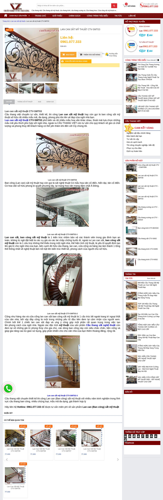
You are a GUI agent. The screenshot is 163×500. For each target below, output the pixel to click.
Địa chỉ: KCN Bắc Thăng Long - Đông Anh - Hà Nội (23, 476)
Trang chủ (6, 21)
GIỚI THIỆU (57, 16)
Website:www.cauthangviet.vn (15, 486)
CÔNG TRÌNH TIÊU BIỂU (97, 16)
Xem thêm (150, 60)
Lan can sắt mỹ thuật (18, 21)
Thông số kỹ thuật (25, 101)
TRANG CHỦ (40, 16)
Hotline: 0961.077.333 (12, 479)
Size (39, 101)
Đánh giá (50, 101)
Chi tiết (9, 102)
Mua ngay (68, 54)
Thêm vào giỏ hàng (90, 54)
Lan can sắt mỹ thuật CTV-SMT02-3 (62, 395)
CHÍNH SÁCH (74, 16)
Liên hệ (132, 16)
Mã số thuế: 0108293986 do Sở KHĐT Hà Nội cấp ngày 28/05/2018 (31, 473)
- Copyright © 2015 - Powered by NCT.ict (136, 493)
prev (7, 442)
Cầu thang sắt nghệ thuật (100, 325)
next (118, 442)
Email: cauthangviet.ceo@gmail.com (17, 483)
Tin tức (118, 16)
